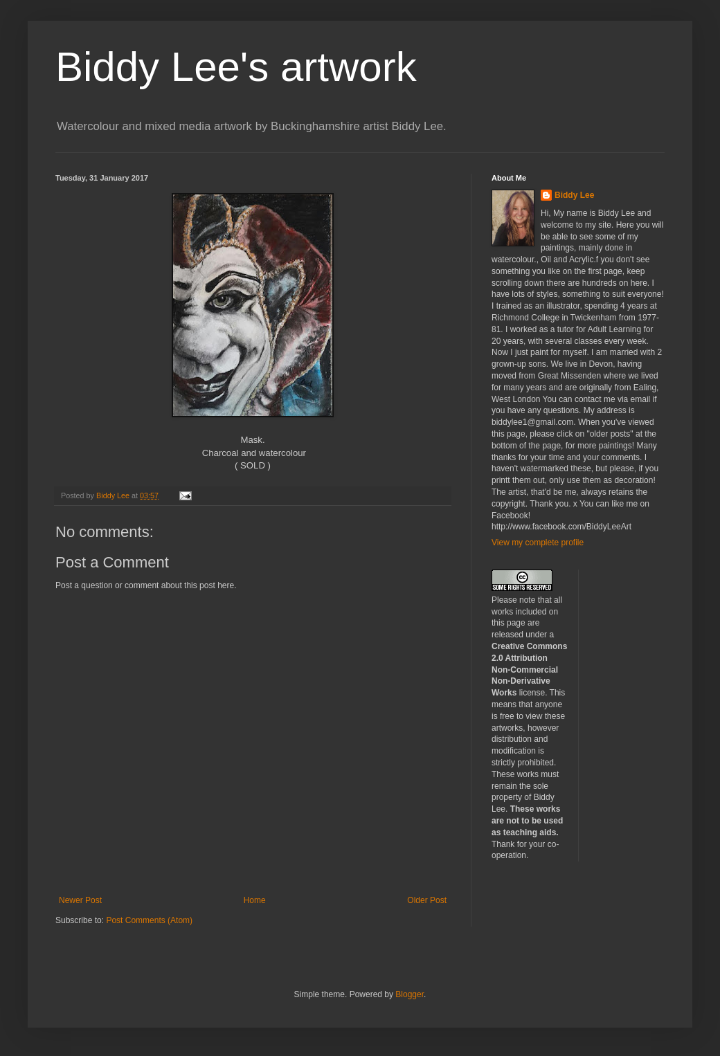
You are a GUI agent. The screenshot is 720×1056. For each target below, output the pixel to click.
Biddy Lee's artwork (236, 67)
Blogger (409, 994)
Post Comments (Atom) (149, 920)
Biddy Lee (574, 195)
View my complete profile (538, 542)
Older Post (427, 900)
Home (255, 900)
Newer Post (80, 900)
